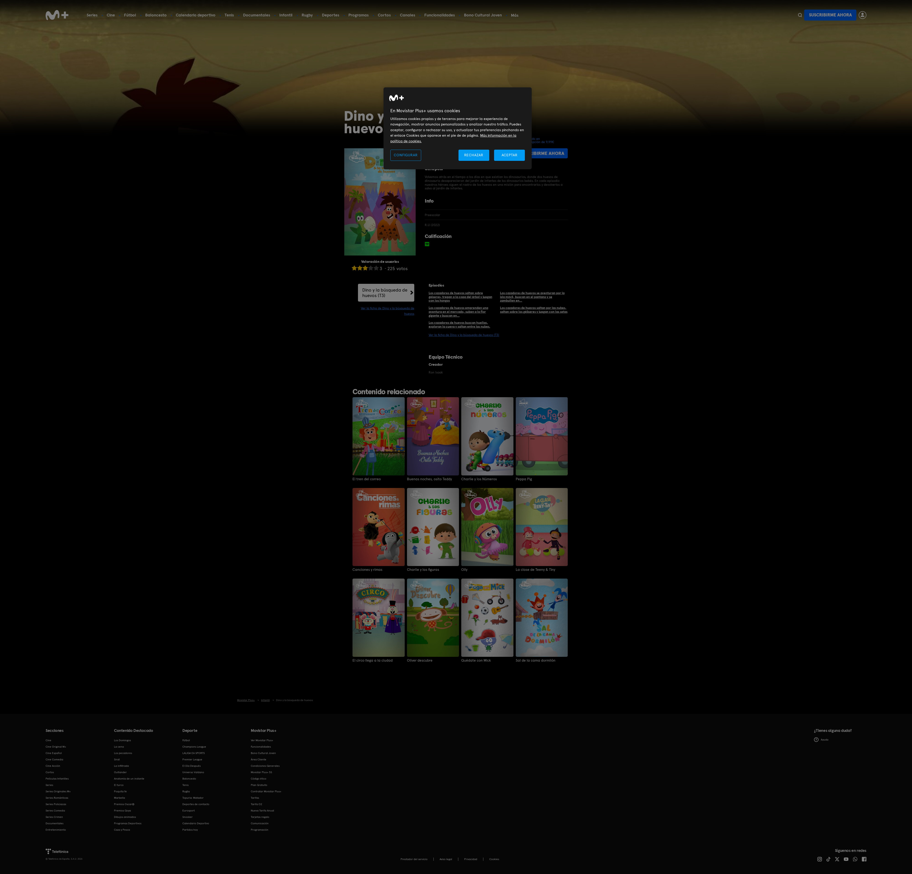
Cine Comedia (54, 759)
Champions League (194, 746)
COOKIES (494, 859)
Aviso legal (446, 859)
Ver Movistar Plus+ (262, 740)
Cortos (384, 15)
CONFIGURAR (405, 155)
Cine (111, 15)
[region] (457, 128)
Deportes (330, 15)
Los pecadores (123, 753)
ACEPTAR (510, 155)
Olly (464, 570)
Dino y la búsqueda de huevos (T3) (384, 292)
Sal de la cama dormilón (535, 660)
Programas (358, 15)
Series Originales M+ (58, 791)
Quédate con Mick (476, 660)
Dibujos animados (125, 817)
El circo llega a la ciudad (372, 660)
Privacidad (470, 859)
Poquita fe (120, 791)
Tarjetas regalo (260, 817)
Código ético (258, 778)
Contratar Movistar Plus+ (266, 791)
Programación (259, 829)
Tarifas (255, 797)
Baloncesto (156, 15)
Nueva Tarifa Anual (262, 810)
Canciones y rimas (367, 570)
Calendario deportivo (195, 15)
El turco (119, 785)
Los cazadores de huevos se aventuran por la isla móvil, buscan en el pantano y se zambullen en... (532, 297)
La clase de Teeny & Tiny (535, 570)
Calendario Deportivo (195, 823)
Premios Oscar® (124, 804)
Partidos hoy (190, 829)
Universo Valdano (193, 772)
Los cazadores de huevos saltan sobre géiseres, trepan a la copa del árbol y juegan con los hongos (460, 297)
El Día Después (191, 765)
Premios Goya (122, 810)
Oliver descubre (420, 660)
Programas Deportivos (127, 823)
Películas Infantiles (57, 778)
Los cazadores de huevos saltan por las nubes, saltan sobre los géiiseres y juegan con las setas (533, 309)
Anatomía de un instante (129, 778)
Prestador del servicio (414, 859)
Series (92, 15)
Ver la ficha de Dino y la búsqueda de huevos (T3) (464, 335)
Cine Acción (53, 765)
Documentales (256, 15)
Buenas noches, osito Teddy (429, 479)
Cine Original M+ (56, 746)
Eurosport (188, 810)
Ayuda (821, 739)
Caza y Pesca (122, 829)
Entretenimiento (56, 829)
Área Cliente (258, 759)
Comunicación (260, 823)
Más (514, 15)
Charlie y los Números (479, 479)
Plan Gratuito (259, 785)
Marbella (119, 797)
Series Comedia (55, 810)
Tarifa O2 (256, 804)
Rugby (307, 15)
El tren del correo (366, 479)
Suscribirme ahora (830, 15)
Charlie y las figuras (423, 570)
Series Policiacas (56, 804)
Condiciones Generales (265, 765)
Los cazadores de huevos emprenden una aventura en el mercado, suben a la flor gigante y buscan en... (458, 311)
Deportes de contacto (195, 804)
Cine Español (54, 753)
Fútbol (130, 15)
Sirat (117, 759)
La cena (119, 746)
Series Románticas (57, 797)
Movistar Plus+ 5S (261, 772)
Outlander (120, 772)
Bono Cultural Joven (483, 15)
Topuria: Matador (193, 797)
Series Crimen (54, 817)
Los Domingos (122, 740)
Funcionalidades (439, 15)
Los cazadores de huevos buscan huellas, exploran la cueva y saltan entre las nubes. (459, 324)
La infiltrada (121, 765)
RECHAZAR (473, 155)
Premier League (192, 759)
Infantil (286, 15)
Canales (407, 15)
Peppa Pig (524, 479)
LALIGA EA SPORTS (193, 753)
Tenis (229, 15)
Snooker (187, 817)
